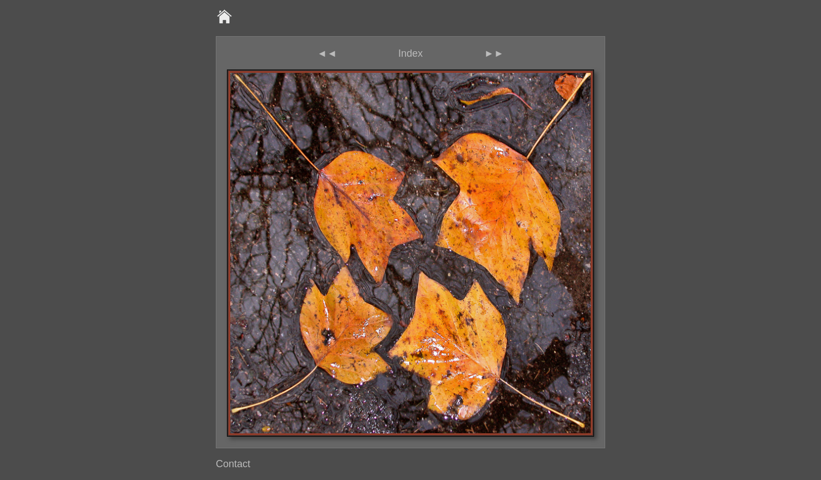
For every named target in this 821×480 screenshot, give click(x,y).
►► (494, 53)
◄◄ (327, 53)
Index (410, 53)
